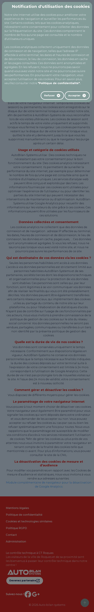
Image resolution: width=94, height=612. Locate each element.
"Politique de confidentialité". (59, 83)
